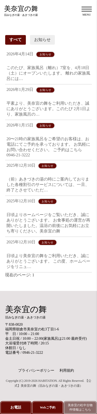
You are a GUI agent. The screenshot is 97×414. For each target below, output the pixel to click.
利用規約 (66, 370)
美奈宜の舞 (21, 11)
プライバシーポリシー (36, 370)
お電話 (15, 407)
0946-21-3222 (33, 353)
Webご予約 (47, 407)
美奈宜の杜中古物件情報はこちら (80, 407)
